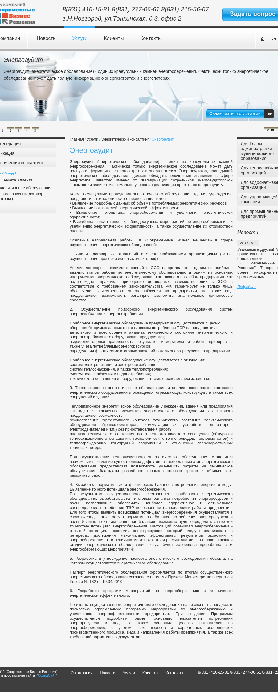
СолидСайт (47, 675)
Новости (46, 38)
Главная (77, 139)
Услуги (79, 38)
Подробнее (246, 287)
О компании (82, 672)
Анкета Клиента (18, 180)
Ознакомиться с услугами (234, 113)
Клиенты (114, 38)
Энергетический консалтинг (125, 139)
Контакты (150, 38)
